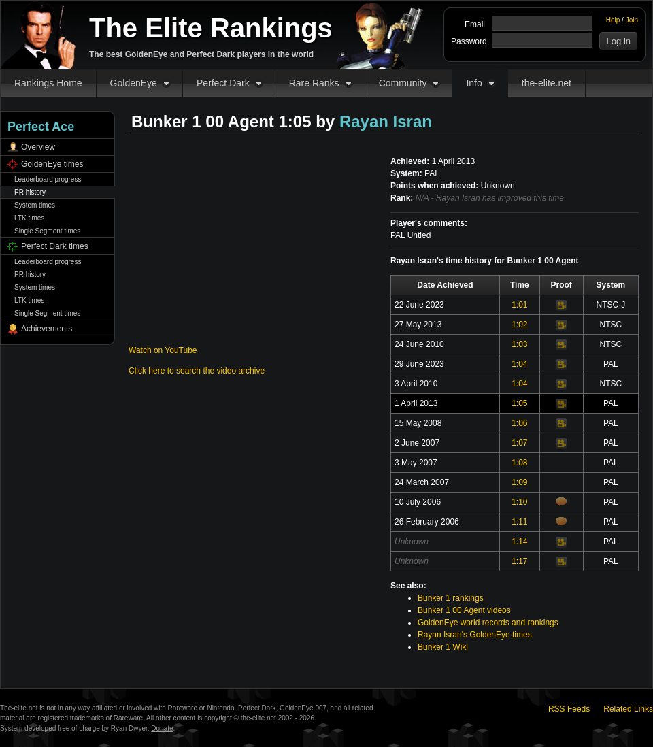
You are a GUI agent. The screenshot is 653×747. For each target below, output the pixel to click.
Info (474, 83)
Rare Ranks (314, 83)
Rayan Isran (385, 121)
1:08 (519, 462)
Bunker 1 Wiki (443, 647)
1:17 (519, 561)
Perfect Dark (223, 83)
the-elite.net (546, 83)
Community (403, 83)
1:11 (519, 522)
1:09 (519, 482)
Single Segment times (47, 231)
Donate (162, 728)
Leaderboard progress (47, 179)
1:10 (519, 502)
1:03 (519, 344)
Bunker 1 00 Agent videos (464, 610)
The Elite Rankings (211, 28)
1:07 (519, 443)
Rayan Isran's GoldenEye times (475, 635)
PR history (30, 192)
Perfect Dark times (54, 246)
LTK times (29, 218)
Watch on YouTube (163, 350)
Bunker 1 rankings (451, 598)
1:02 (519, 324)
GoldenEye (133, 83)
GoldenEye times (52, 164)
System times (34, 205)
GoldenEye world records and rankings (488, 622)
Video (561, 305)
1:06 (519, 423)
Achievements (46, 328)
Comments (561, 501)
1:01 (519, 305)
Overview (38, 147)
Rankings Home (48, 83)
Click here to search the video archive (197, 371)
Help (613, 20)
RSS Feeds (569, 709)
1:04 (519, 364)
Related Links (628, 709)
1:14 (519, 541)
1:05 (519, 403)
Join (632, 20)
